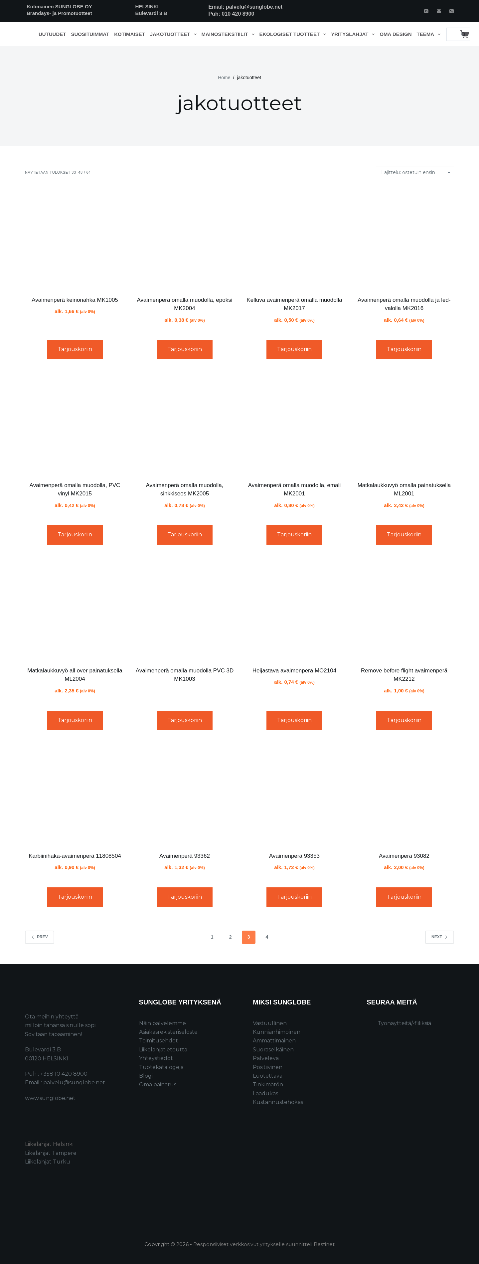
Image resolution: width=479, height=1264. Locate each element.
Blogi (146, 1076)
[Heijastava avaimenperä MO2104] (294, 608)
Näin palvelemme (162, 1023)
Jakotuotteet (174, 34)
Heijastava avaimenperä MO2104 (294, 670)
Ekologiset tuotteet (294, 34)
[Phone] (451, 11)
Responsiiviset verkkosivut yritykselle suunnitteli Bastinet (264, 1244)
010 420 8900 (238, 14)
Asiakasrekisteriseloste (168, 1032)
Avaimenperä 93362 (184, 856)
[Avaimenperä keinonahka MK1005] (75, 237)
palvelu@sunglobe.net (255, 7)
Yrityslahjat (354, 34)
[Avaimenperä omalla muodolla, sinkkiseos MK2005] (185, 423)
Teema (430, 34)
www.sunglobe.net (50, 1098)
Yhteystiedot (156, 1058)
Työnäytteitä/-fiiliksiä (404, 1023)
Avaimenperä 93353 (294, 856)
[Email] (439, 11)
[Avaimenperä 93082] (404, 793)
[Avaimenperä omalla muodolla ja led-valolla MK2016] (404, 237)
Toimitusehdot (158, 1040)
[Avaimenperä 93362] (185, 793)
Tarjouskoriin (75, 349)
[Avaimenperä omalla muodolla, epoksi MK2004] (185, 237)
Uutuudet (52, 34)
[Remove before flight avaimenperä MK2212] (404, 608)
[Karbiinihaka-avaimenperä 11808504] (75, 793)
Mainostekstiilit (229, 34)
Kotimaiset (129, 34)
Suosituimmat (90, 34)
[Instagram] (426, 11)
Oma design (395, 34)
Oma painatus (157, 1084)
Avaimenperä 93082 (404, 856)
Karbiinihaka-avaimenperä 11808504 (75, 856)
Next (439, 937)
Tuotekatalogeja (161, 1067)
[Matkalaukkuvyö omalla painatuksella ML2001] (404, 423)
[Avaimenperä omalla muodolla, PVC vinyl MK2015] (75, 423)
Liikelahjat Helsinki (49, 1144)
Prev (39, 937)
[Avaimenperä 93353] (294, 793)
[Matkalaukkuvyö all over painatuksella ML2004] (75, 608)
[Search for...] (451, 34)
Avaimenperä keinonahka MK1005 (75, 300)
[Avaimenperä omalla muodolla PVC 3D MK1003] (185, 608)
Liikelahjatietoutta (163, 1049)
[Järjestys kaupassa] (415, 172)
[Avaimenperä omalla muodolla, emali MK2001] (294, 423)
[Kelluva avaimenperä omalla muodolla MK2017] (294, 237)
